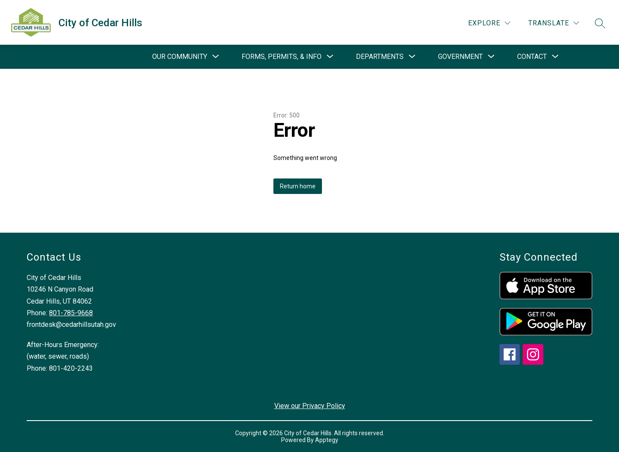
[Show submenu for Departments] (380, 57)
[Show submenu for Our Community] (179, 57)
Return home (298, 186)
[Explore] (489, 23)
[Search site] (600, 23)
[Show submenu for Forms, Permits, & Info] (282, 57)
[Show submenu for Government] (460, 57)
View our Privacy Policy (309, 406)
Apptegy (326, 440)
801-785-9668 (71, 313)
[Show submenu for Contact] (532, 57)
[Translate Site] (553, 23)
